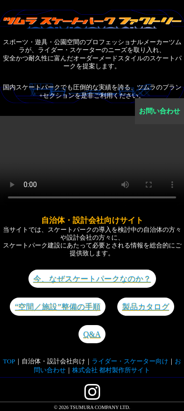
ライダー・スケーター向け (130, 361)
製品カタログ (145, 306)
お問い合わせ (159, 111)
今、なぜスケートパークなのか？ (92, 278)
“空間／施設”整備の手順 (57, 306)
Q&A (92, 334)
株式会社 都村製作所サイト (111, 370)
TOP (9, 361)
